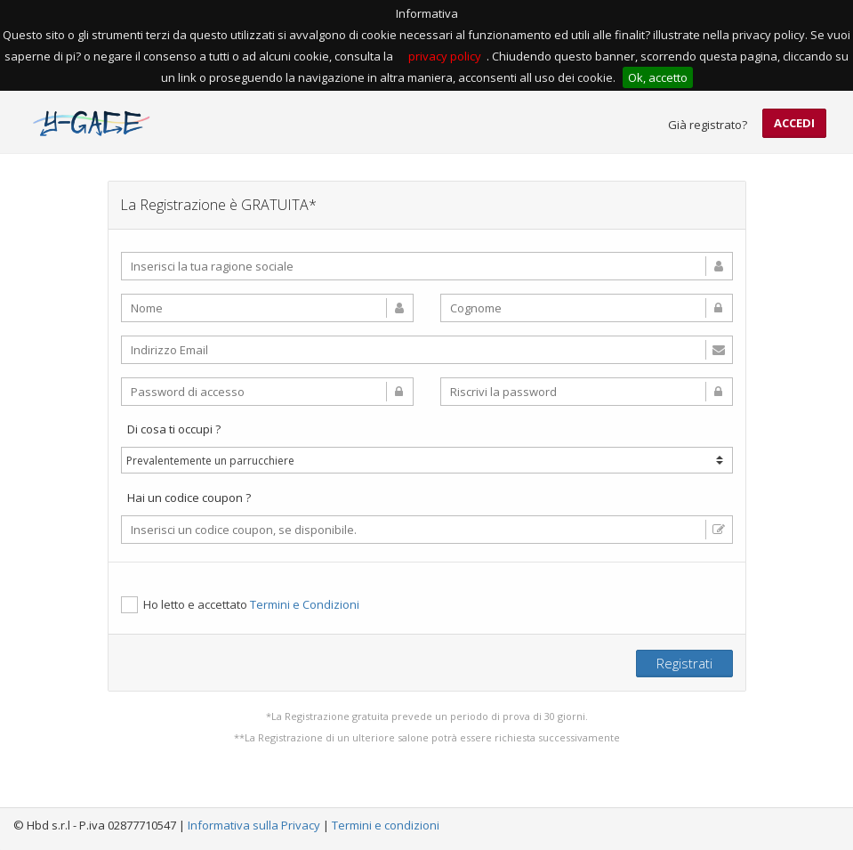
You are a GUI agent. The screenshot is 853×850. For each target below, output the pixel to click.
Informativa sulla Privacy (254, 825)
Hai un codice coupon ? (189, 498)
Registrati (684, 663)
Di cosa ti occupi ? (174, 429)
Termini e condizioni (385, 825)
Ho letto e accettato (240, 604)
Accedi (794, 123)
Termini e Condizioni (304, 604)
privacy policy (444, 56)
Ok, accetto (658, 77)
